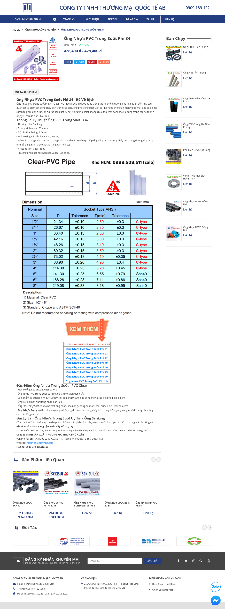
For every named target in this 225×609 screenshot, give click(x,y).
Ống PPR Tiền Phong (194, 72)
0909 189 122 (198, 7)
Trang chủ (70, 19)
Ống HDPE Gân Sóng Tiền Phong (197, 100)
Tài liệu (151, 19)
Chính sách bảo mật (162, 589)
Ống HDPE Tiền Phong (195, 46)
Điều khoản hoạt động (164, 583)
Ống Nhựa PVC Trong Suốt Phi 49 (87, 362)
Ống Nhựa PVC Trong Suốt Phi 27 (87, 353)
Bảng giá (132, 19)
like (68, 61)
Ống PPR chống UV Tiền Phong (196, 125)
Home (16, 29)
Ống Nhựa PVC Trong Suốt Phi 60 (87, 367)
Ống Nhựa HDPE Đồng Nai (195, 203)
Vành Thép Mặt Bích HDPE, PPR (194, 177)
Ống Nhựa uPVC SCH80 (22, 504)
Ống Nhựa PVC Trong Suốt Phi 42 (87, 358)
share (104, 61)
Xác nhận (153, 560)
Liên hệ (169, 19)
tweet (80, 61)
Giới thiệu (92, 19)
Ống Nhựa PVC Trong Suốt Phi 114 (87, 381)
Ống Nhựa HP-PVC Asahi (146, 504)
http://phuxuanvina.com (40, 442)
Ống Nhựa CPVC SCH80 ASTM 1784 (84, 504)
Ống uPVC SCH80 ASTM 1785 (53, 504)
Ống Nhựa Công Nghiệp (41, 29)
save (91, 61)
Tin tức (112, 19)
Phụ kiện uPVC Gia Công (196, 149)
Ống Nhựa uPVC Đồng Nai (195, 229)
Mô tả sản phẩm (26, 92)
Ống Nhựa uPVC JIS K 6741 (117, 504)
